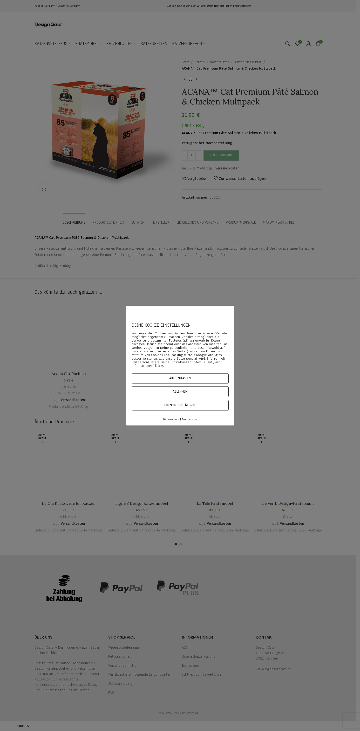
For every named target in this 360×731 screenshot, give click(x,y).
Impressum (189, 419)
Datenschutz (171, 419)
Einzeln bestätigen (180, 405)
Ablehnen (180, 391)
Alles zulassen (180, 378)
